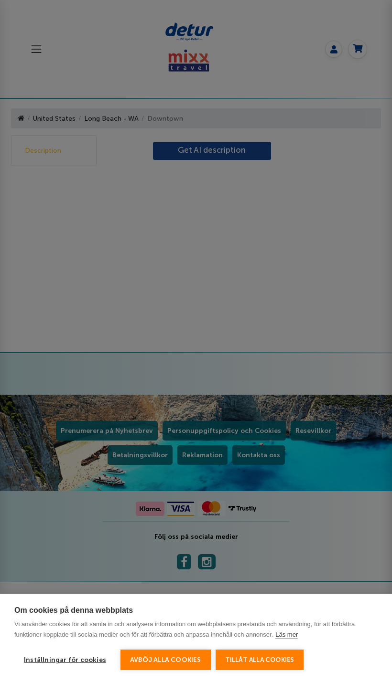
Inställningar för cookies (65, 660)
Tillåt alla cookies (259, 659)
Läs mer (286, 634)
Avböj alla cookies (165, 660)
